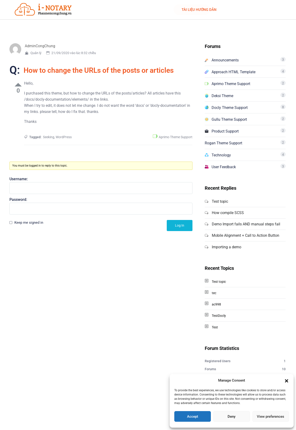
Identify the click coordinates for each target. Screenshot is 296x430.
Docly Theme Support (230, 107)
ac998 (216, 304)
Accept (192, 416)
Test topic (220, 201)
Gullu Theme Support (229, 119)
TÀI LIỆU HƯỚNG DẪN (199, 10)
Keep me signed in (28, 222)
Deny (231, 416)
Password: (18, 199)
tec (214, 293)
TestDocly (219, 316)
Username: (18, 179)
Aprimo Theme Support (175, 137)
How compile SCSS (228, 213)
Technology (221, 155)
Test (215, 327)
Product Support (225, 131)
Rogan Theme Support (223, 143)
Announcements (225, 60)
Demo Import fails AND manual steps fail (246, 224)
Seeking (48, 137)
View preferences (270, 416)
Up (18, 84)
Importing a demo (226, 247)
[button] (286, 380)
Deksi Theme (222, 96)
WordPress (64, 137)
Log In (179, 225)
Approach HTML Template (233, 72)
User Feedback (224, 167)
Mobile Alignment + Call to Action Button (245, 235)
